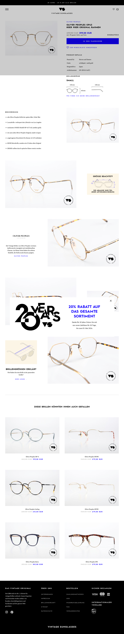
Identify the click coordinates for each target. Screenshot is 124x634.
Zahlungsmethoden (74, 594)
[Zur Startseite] (62, 627)
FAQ (67, 607)
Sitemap (44, 607)
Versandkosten (73, 611)
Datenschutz (46, 611)
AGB (68, 598)
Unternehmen (47, 594)
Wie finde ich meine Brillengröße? (83, 96)
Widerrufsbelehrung (74, 602)
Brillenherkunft (48, 602)
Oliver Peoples (21, 256)
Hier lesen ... (21, 379)
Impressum (45, 598)
